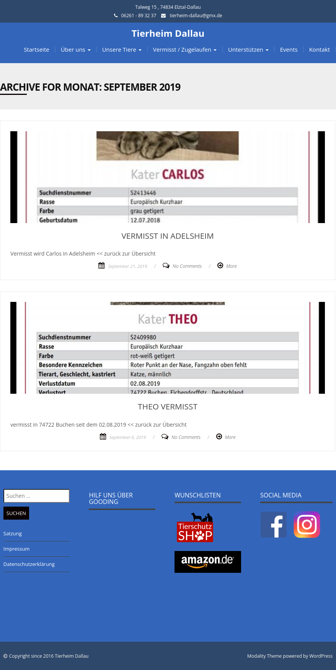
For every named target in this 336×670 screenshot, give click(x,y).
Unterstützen (248, 49)
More (231, 266)
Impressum (16, 548)
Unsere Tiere (122, 49)
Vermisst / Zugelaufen (185, 49)
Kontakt (319, 49)
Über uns (76, 49)
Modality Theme (264, 656)
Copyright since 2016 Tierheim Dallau (49, 656)
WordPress (321, 656)
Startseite (36, 49)
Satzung (12, 533)
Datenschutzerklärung (29, 564)
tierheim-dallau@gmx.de (196, 15)
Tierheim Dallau (168, 33)
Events (289, 49)
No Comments (187, 266)
